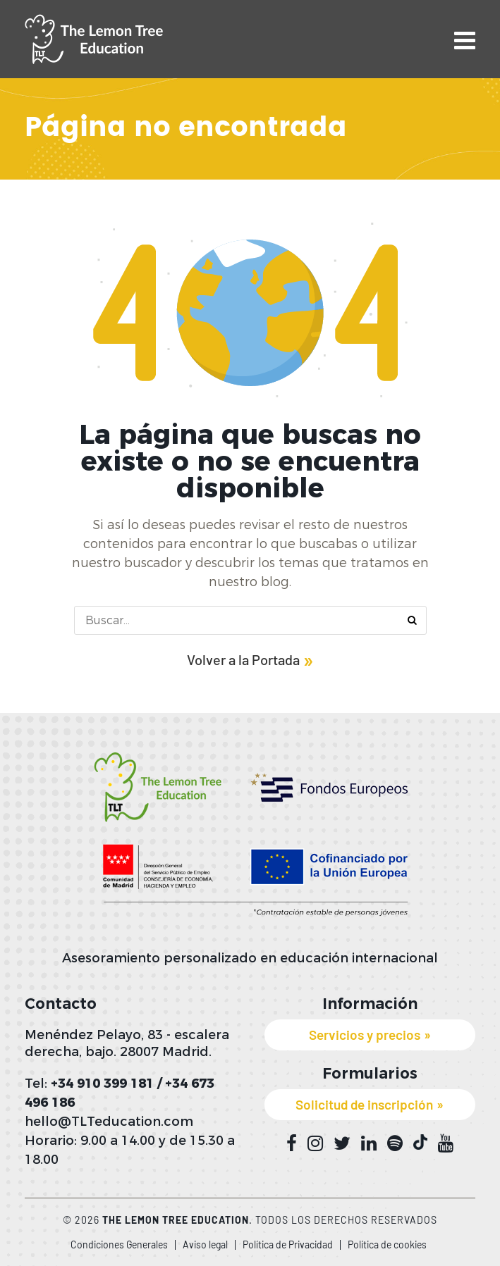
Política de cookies (387, 1245)
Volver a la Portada (243, 659)
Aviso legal (205, 1245)
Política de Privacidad (288, 1245)
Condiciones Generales (119, 1245)
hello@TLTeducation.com (109, 1121)
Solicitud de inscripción (364, 1104)
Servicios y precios (364, 1034)
